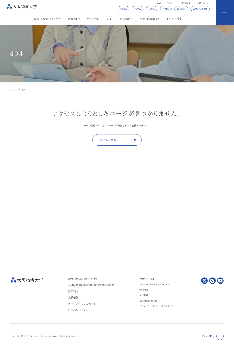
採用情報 (143, 290)
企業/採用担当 (200, 9)
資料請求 (185, 3)
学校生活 (93, 18)
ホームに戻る (108, 139)
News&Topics (77, 310)
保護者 (137, 9)
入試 (110, 18)
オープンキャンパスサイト (82, 303)
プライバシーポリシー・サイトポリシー (157, 306)
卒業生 (166, 9)
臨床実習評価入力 (148, 301)
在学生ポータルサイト (149, 279)
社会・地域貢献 (149, 18)
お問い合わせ (203, 3)
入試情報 (73, 297)
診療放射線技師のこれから (83, 278)
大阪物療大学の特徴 (47, 18)
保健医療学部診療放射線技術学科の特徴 (91, 285)
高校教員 (181, 9)
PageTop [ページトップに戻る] (208, 336)
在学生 (151, 9)
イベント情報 (174, 18)
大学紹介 (126, 18)
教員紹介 (74, 18)
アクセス (171, 3)
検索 (158, 3)
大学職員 (143, 295)
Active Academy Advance (155, 284)
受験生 (123, 9)
